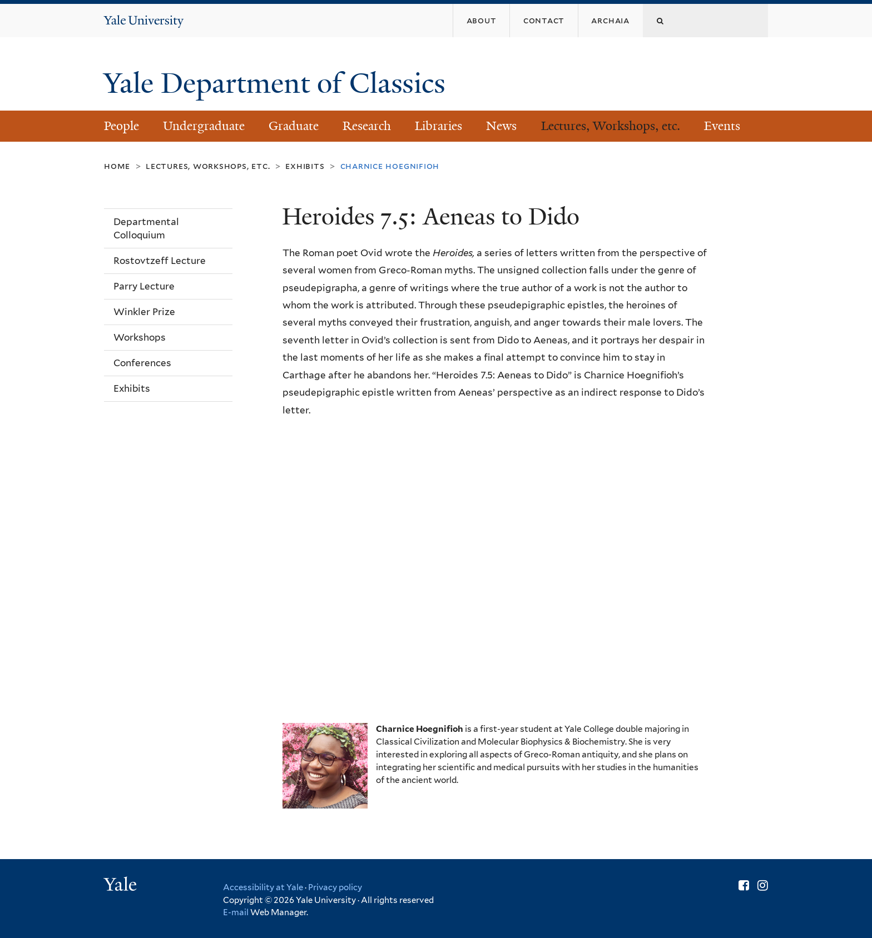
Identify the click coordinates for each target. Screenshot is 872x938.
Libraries (438, 126)
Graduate (294, 126)
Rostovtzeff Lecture (159, 260)
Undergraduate (204, 126)
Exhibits (304, 166)
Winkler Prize (144, 311)
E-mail (236, 912)
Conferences (142, 362)
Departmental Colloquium (146, 228)
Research (367, 126)
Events (722, 126)
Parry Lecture (144, 286)
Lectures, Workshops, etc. (610, 126)
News (501, 126)
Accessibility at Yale (263, 887)
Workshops (139, 337)
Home (117, 166)
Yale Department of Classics (278, 83)
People (121, 126)
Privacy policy (335, 887)
